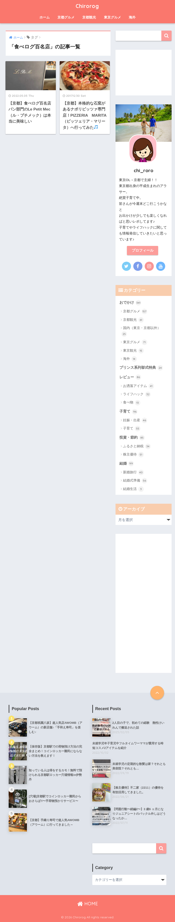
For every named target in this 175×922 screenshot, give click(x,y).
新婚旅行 (133, 472)
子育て (128, 411)
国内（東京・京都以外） (141, 331)
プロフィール (143, 250)
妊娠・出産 (135, 420)
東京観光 (133, 350)
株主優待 (133, 454)
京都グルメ (66, 17)
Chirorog (87, 6)
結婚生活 (133, 489)
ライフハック (137, 394)
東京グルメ (112, 17)
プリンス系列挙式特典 (141, 368)
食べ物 (131, 403)
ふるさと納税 (137, 446)
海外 (132, 17)
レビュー (130, 377)
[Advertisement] (144, 72)
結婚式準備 (135, 480)
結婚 (126, 463)
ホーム (44, 17)
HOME (87, 903)
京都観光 (89, 17)
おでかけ (130, 303)
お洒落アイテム (138, 386)
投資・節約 (132, 437)
